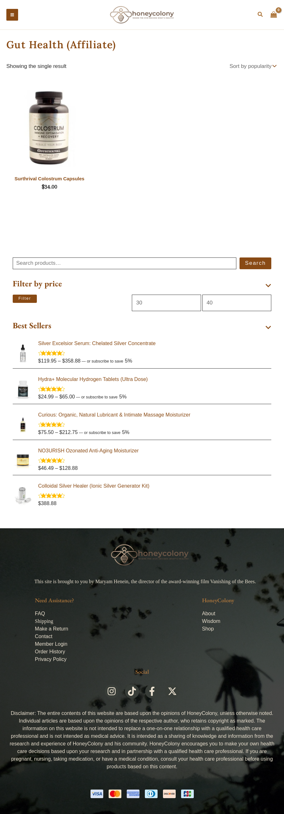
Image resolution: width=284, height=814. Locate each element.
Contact (43, 636)
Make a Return (51, 628)
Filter (24, 300)
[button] (260, 16)
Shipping (44, 621)
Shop (208, 628)
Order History (50, 651)
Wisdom (211, 621)
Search (255, 265)
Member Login (51, 644)
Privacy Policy (51, 659)
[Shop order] (252, 68)
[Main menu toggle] (12, 16)
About (208, 613)
